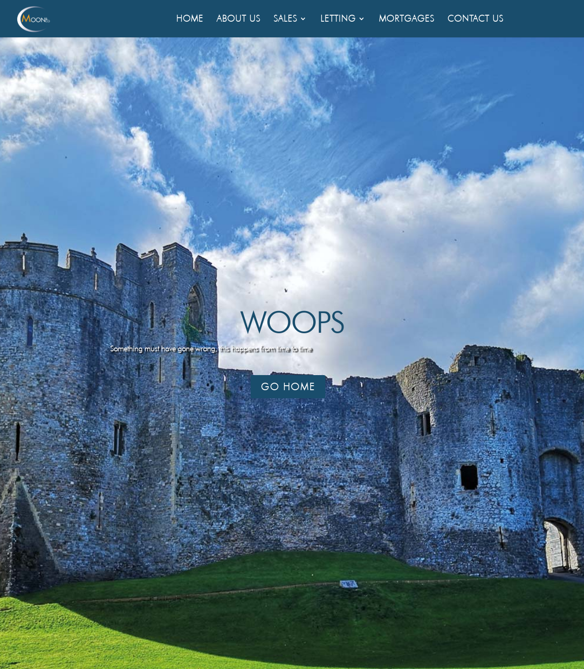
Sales (285, 19)
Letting (338, 19)
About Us (238, 19)
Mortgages (406, 19)
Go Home (288, 387)
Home (189, 19)
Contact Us (475, 19)
